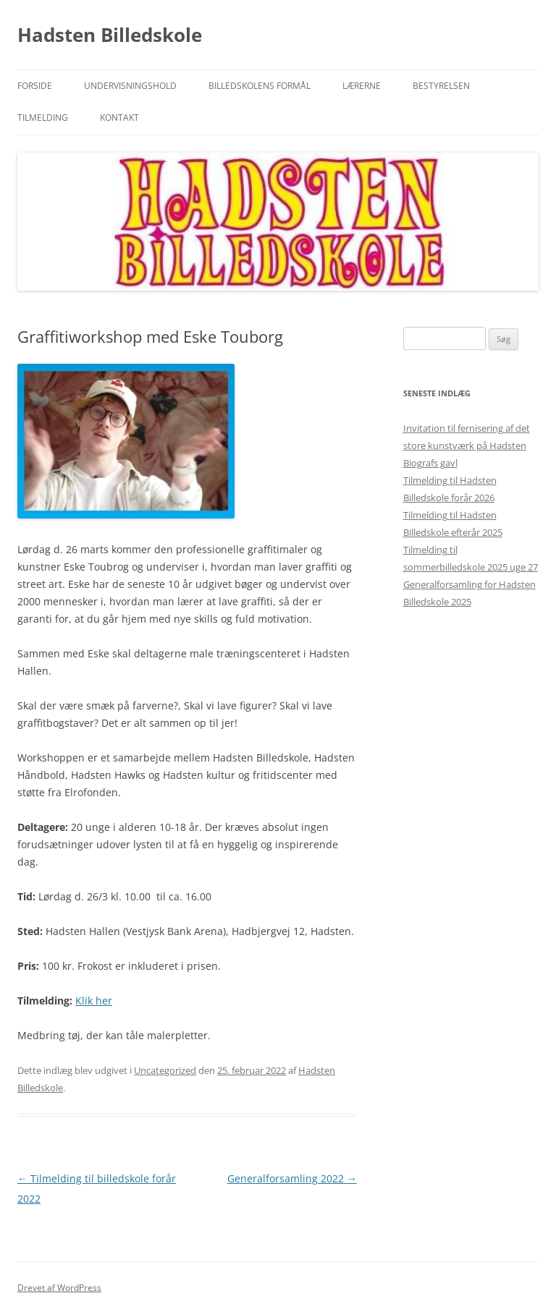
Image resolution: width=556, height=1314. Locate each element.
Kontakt (119, 117)
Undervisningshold (130, 86)
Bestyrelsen (441, 86)
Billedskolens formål (259, 86)
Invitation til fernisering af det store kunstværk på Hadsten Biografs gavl (466, 445)
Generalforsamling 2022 (292, 1178)
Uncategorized (165, 1070)
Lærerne (361, 86)
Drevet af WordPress (59, 1287)
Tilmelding (42, 117)
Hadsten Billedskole (109, 35)
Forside (34, 86)
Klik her (93, 1000)
